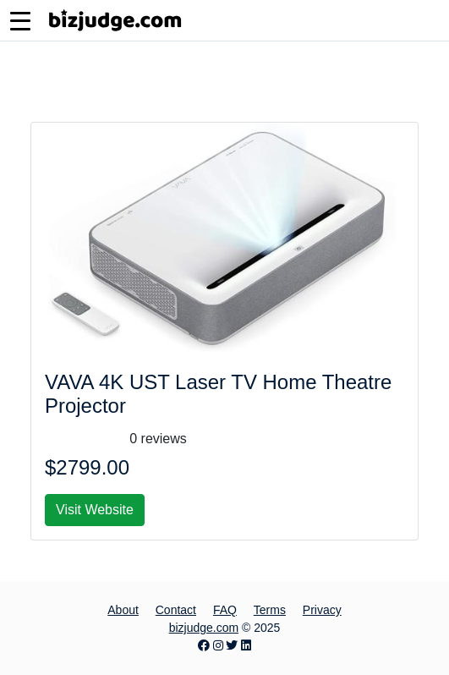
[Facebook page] (204, 645)
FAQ (225, 610)
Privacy (322, 610)
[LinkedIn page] (246, 645)
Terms (270, 610)
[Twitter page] (232, 645)
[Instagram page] (218, 645)
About (123, 610)
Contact (176, 610)
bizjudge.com (204, 627)
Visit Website (95, 509)
